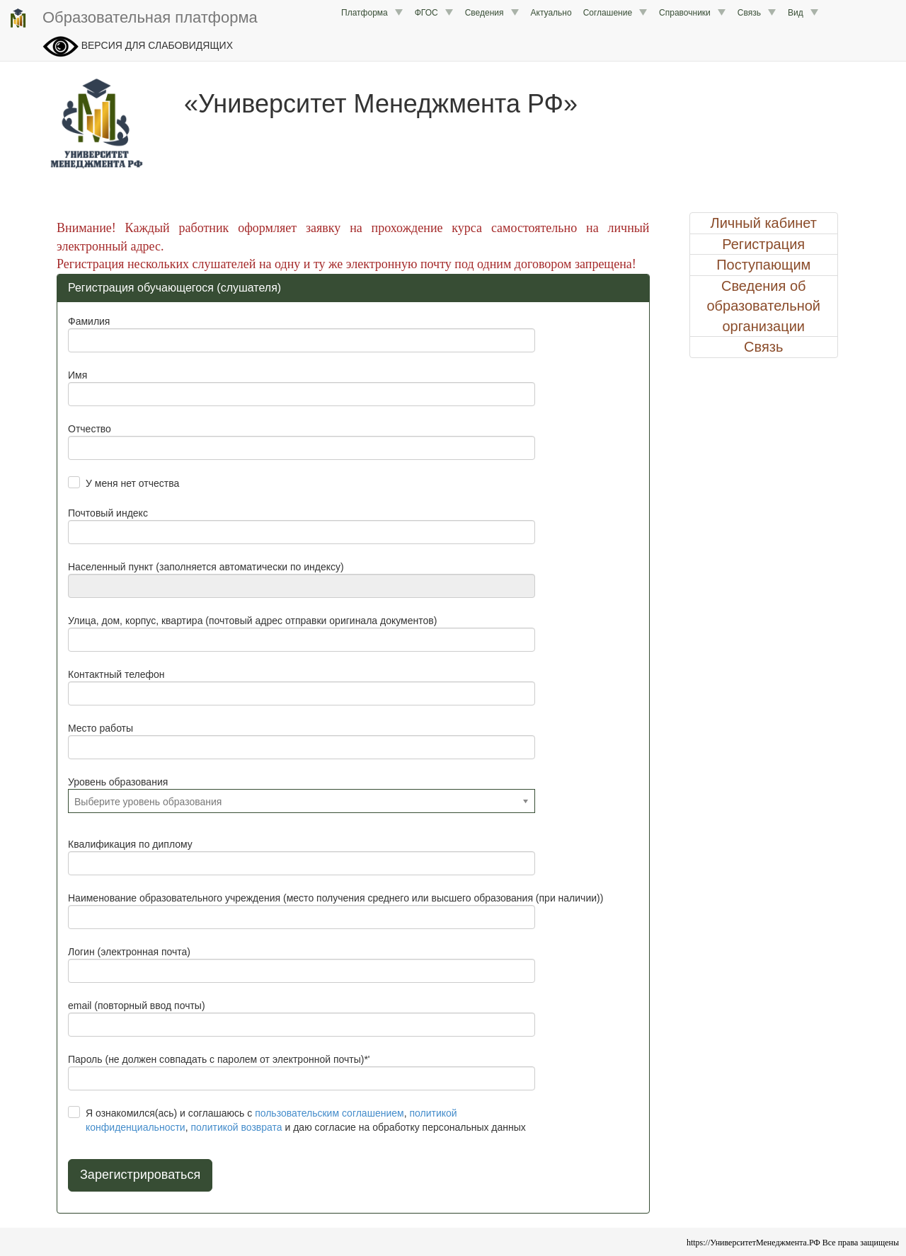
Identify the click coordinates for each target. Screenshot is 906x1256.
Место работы (100, 728)
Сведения (492, 13)
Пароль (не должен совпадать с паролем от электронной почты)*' (219, 1059)
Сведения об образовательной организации (763, 306)
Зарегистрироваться (140, 1175)
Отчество (89, 428)
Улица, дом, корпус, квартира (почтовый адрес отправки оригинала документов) (252, 620)
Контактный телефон (116, 674)
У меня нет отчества (132, 483)
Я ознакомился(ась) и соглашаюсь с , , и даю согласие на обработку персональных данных (306, 1120)
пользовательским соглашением (329, 1113)
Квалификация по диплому (130, 844)
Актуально (551, 13)
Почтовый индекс (108, 513)
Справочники (692, 13)
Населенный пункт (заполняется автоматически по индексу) (206, 566)
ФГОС (434, 13)
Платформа (372, 13)
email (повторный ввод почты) (136, 1005)
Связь (757, 13)
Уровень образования (118, 782)
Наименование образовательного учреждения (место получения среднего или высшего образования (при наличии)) (335, 898)
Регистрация (763, 244)
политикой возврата (236, 1127)
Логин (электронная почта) (129, 951)
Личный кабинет (764, 223)
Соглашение (615, 13)
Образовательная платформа (132, 18)
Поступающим (763, 264)
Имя (77, 375)
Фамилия (89, 321)
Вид (803, 13)
